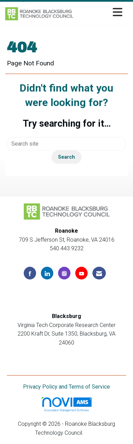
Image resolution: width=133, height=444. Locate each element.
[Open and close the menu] (100, 12)
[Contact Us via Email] (99, 273)
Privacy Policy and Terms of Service (66, 386)
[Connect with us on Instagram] (64, 273)
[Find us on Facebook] (30, 273)
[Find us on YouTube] (81, 273)
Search (66, 157)
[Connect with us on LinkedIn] (47, 273)
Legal (91, 433)
